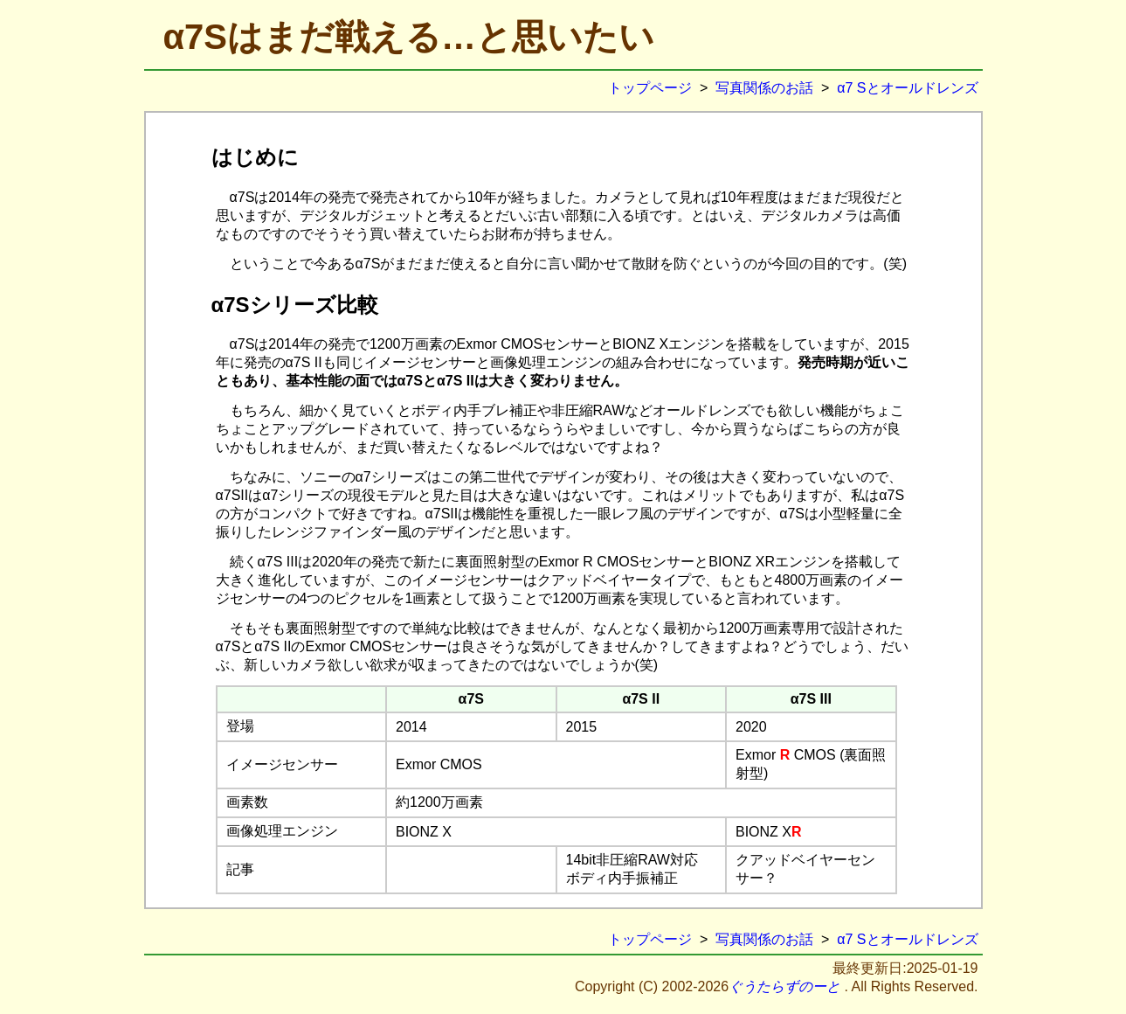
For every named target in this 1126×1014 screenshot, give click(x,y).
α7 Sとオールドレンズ (907, 87)
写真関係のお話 (764, 87)
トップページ (650, 87)
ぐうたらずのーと (784, 986)
